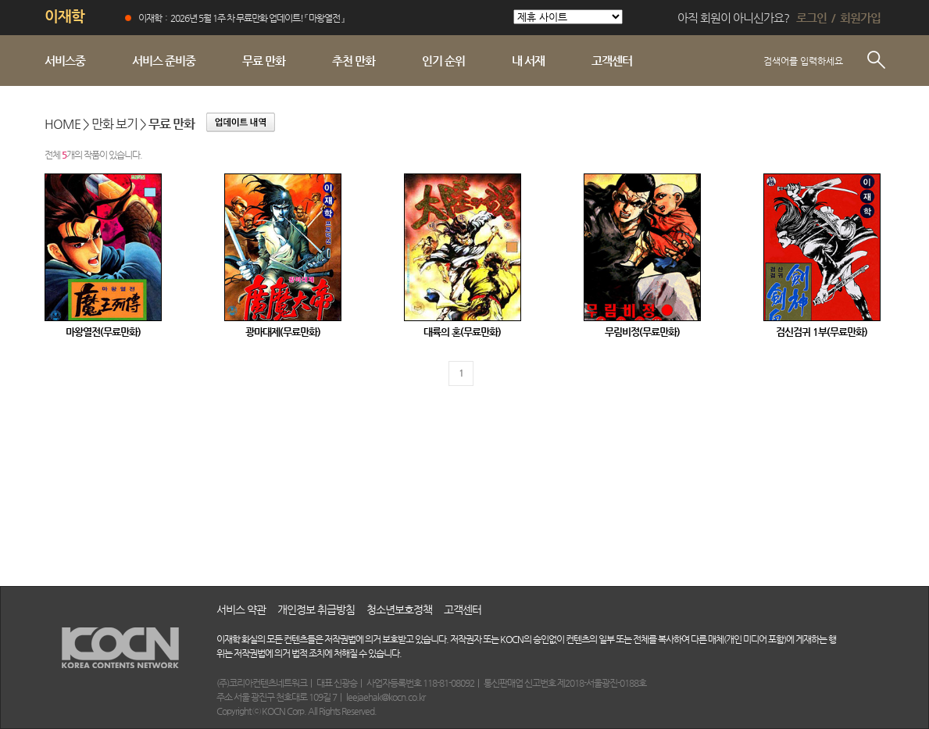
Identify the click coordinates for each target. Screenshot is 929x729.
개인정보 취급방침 (316, 609)
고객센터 (462, 609)
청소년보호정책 (399, 609)
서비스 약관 (241, 609)
